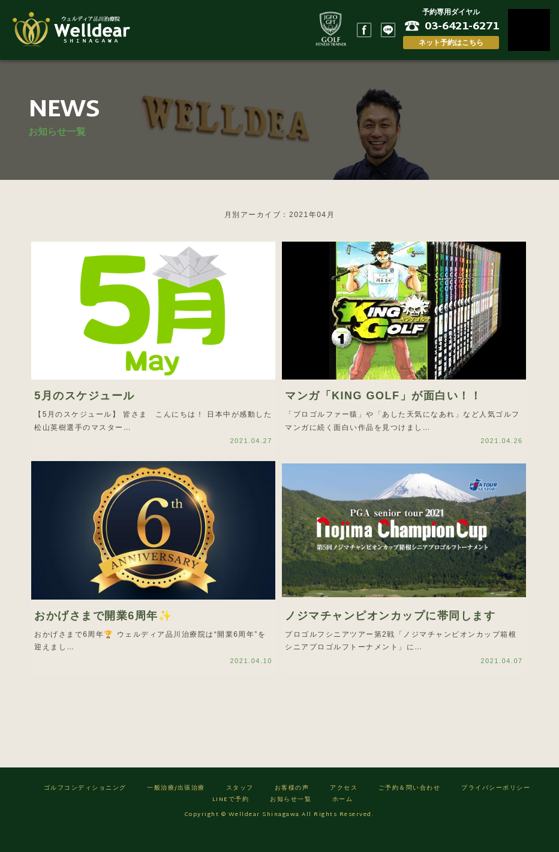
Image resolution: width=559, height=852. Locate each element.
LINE (388, 30)
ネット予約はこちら (451, 42)
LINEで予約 (231, 817)
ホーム (342, 817)
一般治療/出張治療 (176, 805)
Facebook (364, 30)
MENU (529, 30)
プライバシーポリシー (495, 805)
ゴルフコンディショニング (85, 805)
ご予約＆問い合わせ (409, 805)
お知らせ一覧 (290, 817)
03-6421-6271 (462, 26)
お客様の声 (292, 805)
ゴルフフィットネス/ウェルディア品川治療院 (75, 30)
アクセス (343, 805)
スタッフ (240, 805)
